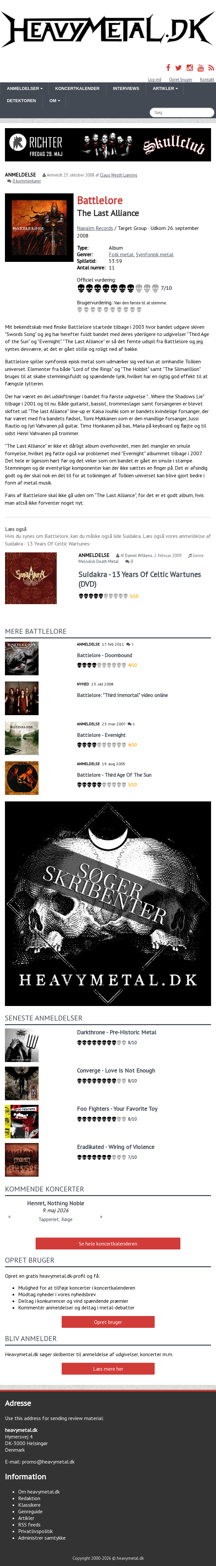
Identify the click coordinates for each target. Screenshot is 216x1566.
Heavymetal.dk (108, 30)
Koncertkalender (77, 88)
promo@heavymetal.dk (48, 1461)
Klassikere (29, 1504)
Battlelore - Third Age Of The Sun (114, 774)
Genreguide (30, 1511)
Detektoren (21, 100)
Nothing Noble (65, 1203)
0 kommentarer (27, 181)
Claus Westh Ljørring (118, 175)
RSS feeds (29, 1524)
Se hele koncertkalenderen (108, 1243)
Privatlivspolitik (35, 1531)
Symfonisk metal (154, 254)
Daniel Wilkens (138, 555)
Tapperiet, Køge (55, 1219)
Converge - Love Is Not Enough (116, 1070)
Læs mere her (108, 1368)
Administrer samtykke (42, 1537)
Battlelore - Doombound (104, 655)
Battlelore (100, 200)
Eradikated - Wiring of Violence (115, 1147)
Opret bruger (180, 79)
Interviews (126, 88)
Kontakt (207, 79)
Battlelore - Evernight (101, 735)
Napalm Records (95, 228)
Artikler (26, 1518)
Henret (36, 1203)
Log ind (154, 79)
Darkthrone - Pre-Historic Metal (116, 1032)
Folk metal (121, 254)
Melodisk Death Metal (98, 561)
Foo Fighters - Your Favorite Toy (117, 1108)
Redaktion (29, 1498)
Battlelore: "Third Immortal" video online (122, 695)
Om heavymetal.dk (39, 1491)
